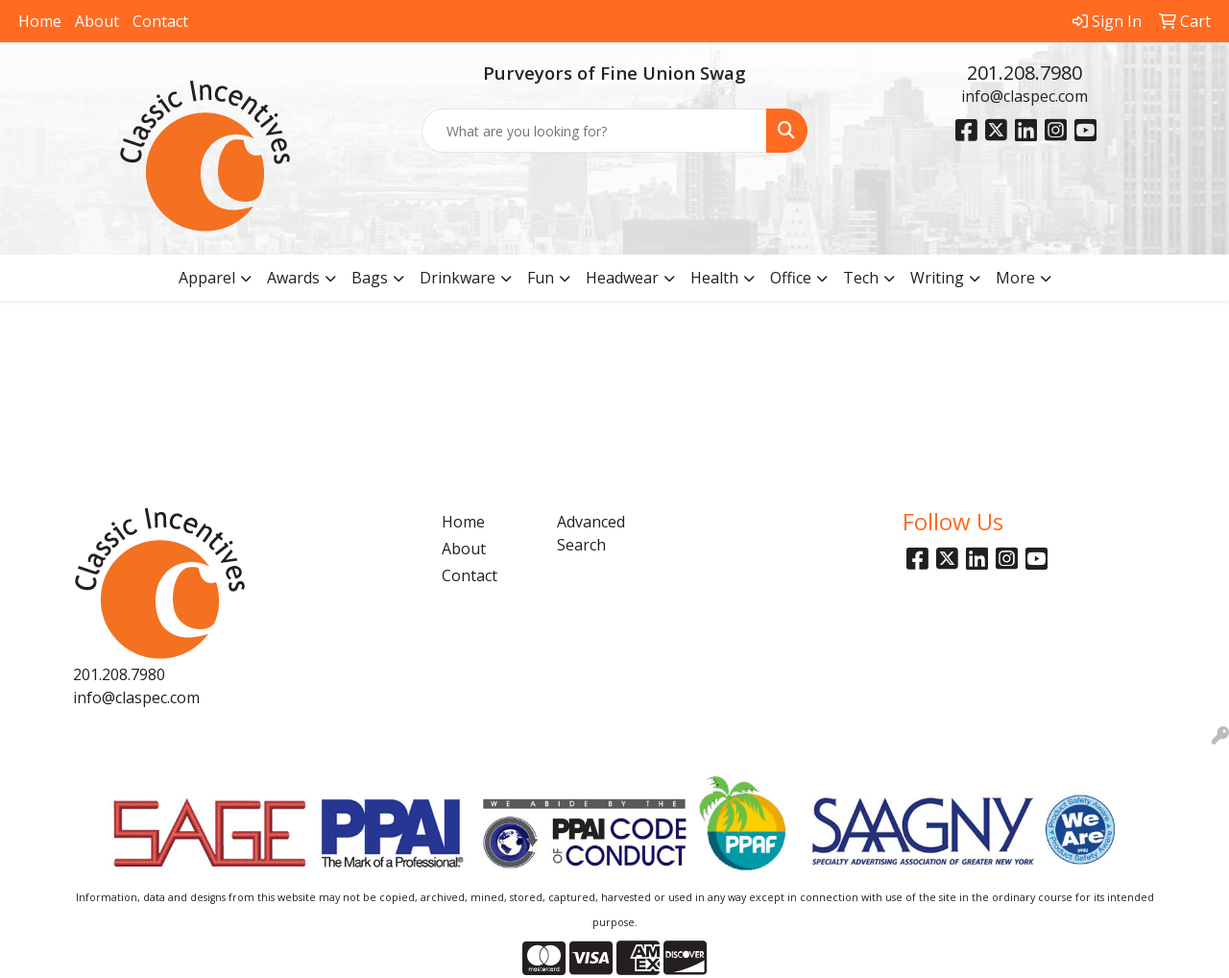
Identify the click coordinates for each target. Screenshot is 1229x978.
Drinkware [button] (457, 277)
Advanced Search (591, 533)
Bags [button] (369, 277)
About (97, 21)
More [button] (1015, 277)
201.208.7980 (1024, 73)
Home (39, 21)
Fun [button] (540, 277)
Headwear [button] (622, 277)
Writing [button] (937, 277)
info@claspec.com (1024, 96)
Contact (160, 21)
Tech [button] (861, 277)
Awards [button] (293, 277)
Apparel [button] (207, 277)
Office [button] (790, 277)
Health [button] (714, 277)
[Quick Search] (595, 131)
